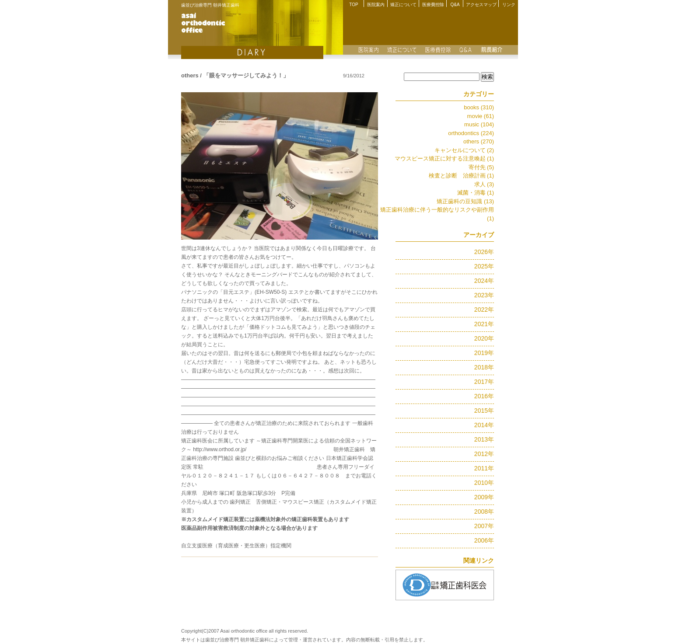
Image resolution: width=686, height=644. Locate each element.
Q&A (454, 4)
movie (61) (480, 116)
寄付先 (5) (481, 167)
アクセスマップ (481, 4)
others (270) (478, 141)
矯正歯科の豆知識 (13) (465, 201)
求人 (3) (484, 184)
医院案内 (376, 4)
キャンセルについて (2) (464, 150)
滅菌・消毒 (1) (475, 192)
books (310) (479, 107)
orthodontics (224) (471, 133)
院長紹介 (492, 50)
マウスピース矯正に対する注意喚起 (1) (444, 158)
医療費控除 (433, 4)
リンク (508, 4)
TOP (353, 4)
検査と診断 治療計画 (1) (461, 175)
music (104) (479, 124)
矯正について (403, 4)
